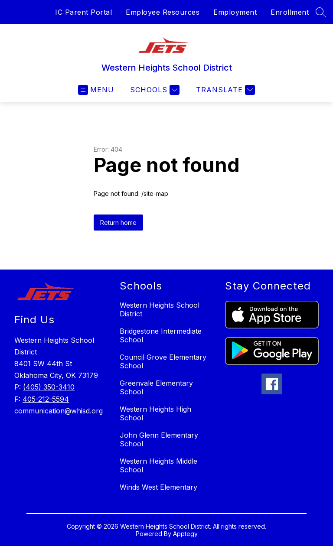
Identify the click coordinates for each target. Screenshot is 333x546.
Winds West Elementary (158, 487)
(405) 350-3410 (49, 387)
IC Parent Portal (83, 12)
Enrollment (290, 12)
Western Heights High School (155, 413)
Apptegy (185, 533)
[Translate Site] (224, 89)
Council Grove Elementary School (163, 361)
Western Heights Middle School (158, 465)
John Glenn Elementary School (159, 439)
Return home (118, 222)
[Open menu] (96, 89)
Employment (235, 12)
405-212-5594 (46, 399)
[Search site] (321, 12)
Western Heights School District (159, 309)
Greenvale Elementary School (156, 387)
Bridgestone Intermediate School (161, 335)
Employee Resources (162, 12)
